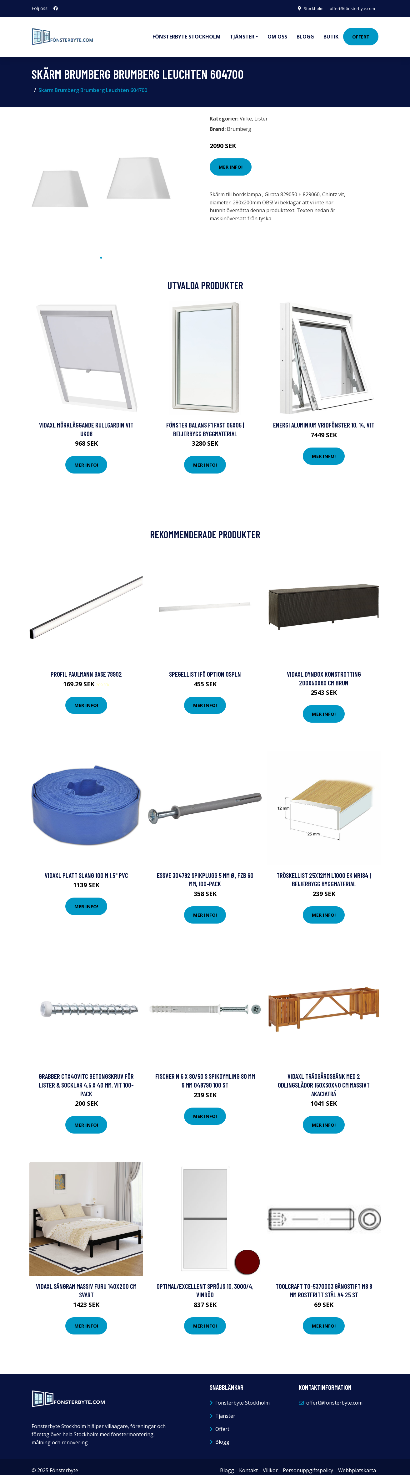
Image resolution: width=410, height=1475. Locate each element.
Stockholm (306, 8)
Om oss (277, 33)
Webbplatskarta (357, 1463)
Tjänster (225, 1409)
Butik (330, 33)
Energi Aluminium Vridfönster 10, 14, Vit (323, 418)
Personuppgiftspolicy (308, 1463)
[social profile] (55, 8)
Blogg (305, 33)
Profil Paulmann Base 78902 (86, 667)
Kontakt (248, 1463)
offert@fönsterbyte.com (349, 8)
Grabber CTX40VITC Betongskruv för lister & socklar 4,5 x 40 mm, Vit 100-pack (86, 1077)
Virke (246, 111)
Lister (261, 111)
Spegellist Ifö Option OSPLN (205, 667)
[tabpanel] (101, 175)
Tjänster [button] (242, 33)
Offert (360, 33)
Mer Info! (230, 160)
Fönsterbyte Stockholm (186, 33)
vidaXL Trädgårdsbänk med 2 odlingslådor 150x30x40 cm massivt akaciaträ (324, 1077)
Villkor (270, 1463)
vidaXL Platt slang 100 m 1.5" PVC (86, 868)
